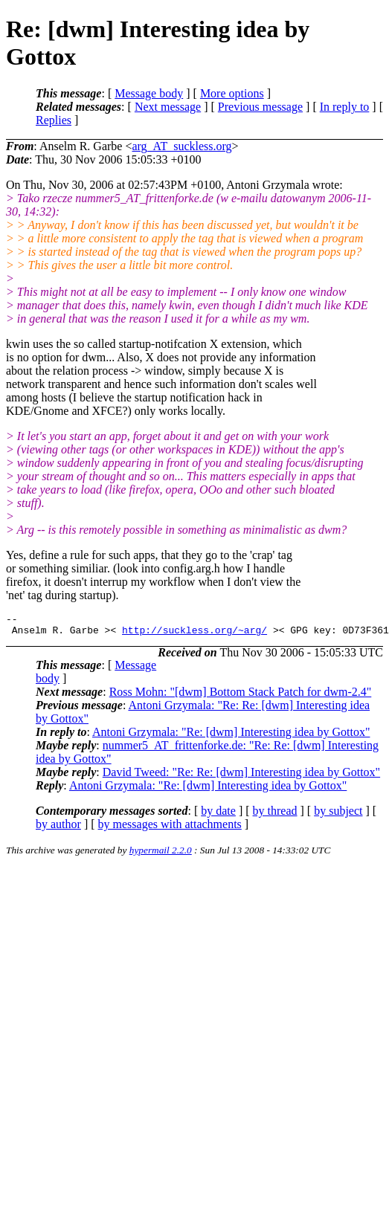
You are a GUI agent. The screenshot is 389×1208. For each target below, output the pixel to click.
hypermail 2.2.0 (160, 854)
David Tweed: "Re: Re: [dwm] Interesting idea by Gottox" (241, 776)
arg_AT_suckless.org (181, 146)
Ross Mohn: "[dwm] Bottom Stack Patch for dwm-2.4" (240, 696)
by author (58, 828)
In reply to (345, 106)
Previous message (260, 106)
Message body (149, 93)
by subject (338, 815)
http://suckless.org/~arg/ (194, 634)
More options (232, 93)
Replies (53, 120)
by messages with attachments (170, 828)
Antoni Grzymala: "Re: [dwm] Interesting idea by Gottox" (231, 736)
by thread (275, 815)
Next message (168, 106)
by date (218, 815)
